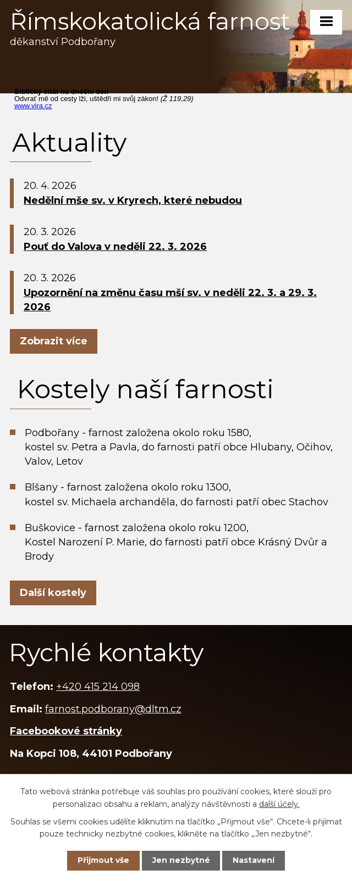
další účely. (279, 803)
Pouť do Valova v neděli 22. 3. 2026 (115, 247)
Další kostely (53, 593)
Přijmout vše (103, 860)
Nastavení (253, 860)
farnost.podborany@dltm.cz (113, 709)
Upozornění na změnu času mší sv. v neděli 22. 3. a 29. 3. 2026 (170, 300)
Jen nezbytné (181, 860)
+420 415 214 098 (98, 687)
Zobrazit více (53, 341)
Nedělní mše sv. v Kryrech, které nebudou (133, 200)
